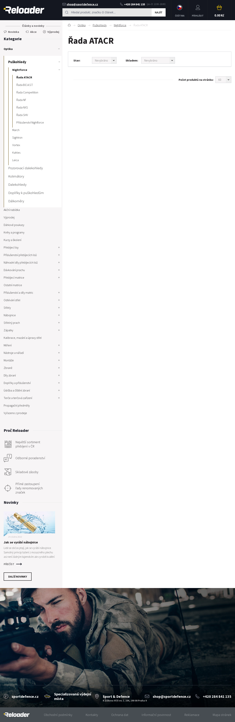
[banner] (17, 714)
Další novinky (17, 576)
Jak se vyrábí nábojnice (21, 542)
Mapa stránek (222, 715)
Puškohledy (100, 25)
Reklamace (191, 715)
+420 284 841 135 (132, 4)
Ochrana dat (119, 715)
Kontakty (92, 715)
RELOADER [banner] (24, 10)
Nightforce (120, 25)
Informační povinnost (156, 715)
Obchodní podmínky (58, 715)
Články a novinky (33, 26)
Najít (158, 12)
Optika (82, 25)
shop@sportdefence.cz (80, 4)
